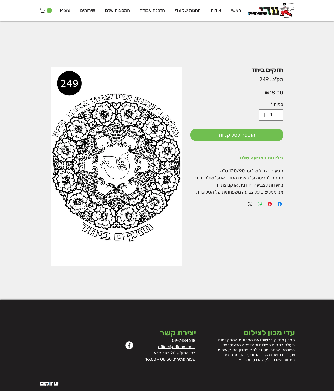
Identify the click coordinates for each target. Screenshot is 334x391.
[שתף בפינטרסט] (270, 204)
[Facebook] (129, 345)
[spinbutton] (271, 115)
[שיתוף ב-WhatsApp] (260, 204)
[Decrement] (278, 115)
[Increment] (264, 115)
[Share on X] (250, 204)
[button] (45, 10)
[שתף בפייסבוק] (280, 204)
